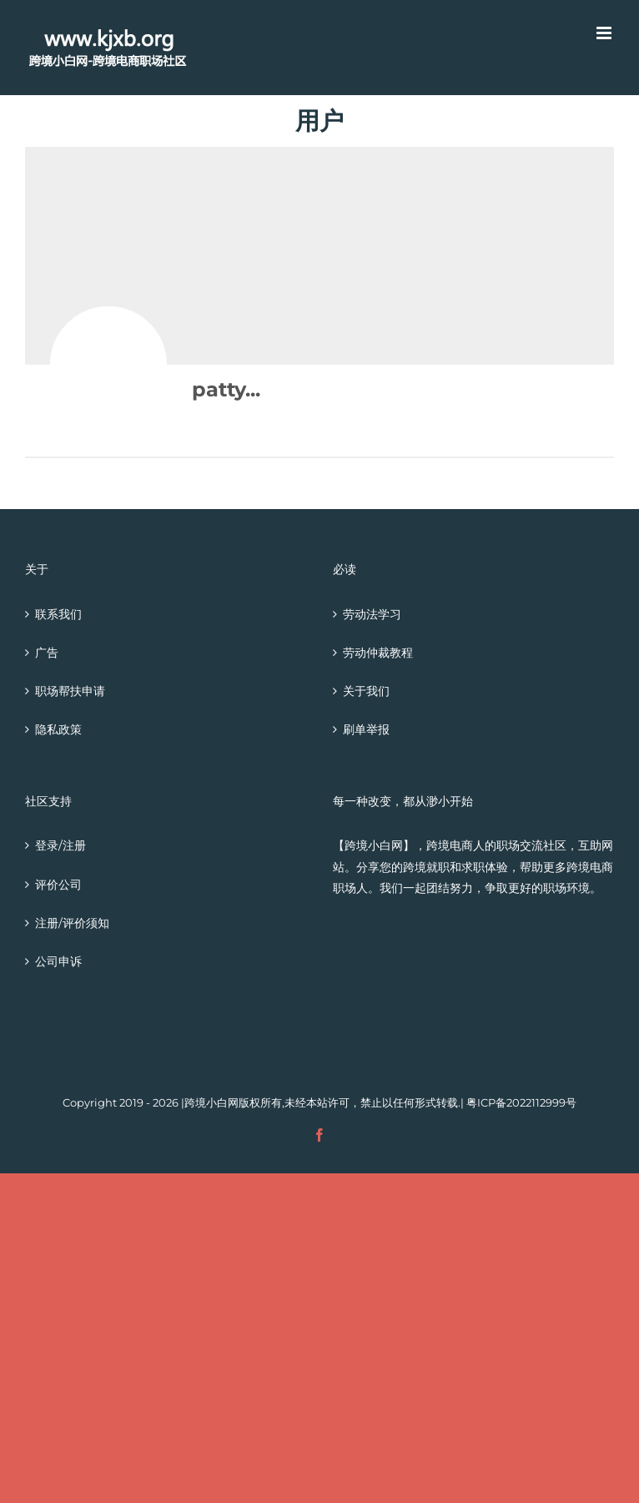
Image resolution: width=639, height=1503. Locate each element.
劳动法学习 (372, 614)
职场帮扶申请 (70, 691)
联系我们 (58, 614)
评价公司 (58, 884)
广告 (46, 652)
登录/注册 (60, 845)
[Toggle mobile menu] (605, 33)
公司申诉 (58, 961)
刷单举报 (366, 729)
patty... (226, 389)
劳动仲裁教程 (378, 652)
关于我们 (366, 691)
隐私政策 (58, 729)
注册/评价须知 (72, 923)
